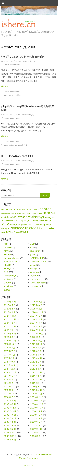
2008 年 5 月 (36, 415)
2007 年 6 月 (10, 422)
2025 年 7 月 (10, 305)
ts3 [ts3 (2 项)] (41, 228)
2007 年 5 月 (36, 422)
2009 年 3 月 (36, 401)
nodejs (33, 268)
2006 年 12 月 (10, 432)
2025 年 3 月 (10, 309)
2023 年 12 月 (36, 330)
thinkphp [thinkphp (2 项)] (5, 228)
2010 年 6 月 (9, 397)
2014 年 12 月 (10, 372)
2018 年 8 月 (36, 344)
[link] (18, 23)
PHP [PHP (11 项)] (5, 224)
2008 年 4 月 (10, 418)
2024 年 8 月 (36, 316)
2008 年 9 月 (10, 411)
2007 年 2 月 (10, 429)
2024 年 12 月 (36, 312)
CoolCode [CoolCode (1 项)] (10, 213)
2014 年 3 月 (36, 379)
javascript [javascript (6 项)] (24, 217)
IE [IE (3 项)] (15, 217)
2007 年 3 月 (36, 425)
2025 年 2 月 (36, 309)
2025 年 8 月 (36, 302)
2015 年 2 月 (9, 369)
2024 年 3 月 (10, 326)
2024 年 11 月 (10, 316)
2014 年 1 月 (35, 383)
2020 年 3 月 (36, 337)
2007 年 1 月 (36, 429)
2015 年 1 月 (35, 369)
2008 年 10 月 (36, 408)
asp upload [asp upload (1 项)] (29, 209)
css (32, 247)
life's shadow (10, 261)
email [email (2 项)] (34, 213)
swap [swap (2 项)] (48, 225)
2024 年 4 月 (36, 323)
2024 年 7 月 (10, 319)
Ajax (6, 244)
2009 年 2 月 (10, 404)
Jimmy (7, 254)
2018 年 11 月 (36, 340)
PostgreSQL (10, 275)
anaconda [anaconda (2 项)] (10, 209)
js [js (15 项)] (52, 216)
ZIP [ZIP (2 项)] (27, 232)
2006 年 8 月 (10, 439)
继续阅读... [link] (5, 86)
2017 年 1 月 (9, 358)
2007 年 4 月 (10, 425)
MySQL (7, 268)
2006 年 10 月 (10, 436)
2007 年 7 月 (36, 418)
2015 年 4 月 (9, 365)
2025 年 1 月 (9, 312)
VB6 (11, 95)
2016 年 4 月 (36, 358)
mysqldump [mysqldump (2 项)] (38, 221)
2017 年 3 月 (36, 355)
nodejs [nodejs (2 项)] (48, 221)
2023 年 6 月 (10, 337)
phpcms (34, 272)
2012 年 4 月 (36, 390)
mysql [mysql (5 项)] (28, 220)
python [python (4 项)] (25, 224)
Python (34, 275)
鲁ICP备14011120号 (29, 465)
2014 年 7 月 (36, 372)
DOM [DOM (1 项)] (23, 213)
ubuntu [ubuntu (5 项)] (49, 228)
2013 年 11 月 (10, 386)
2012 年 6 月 (9, 390)
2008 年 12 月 (36, 404)
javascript (35, 251)
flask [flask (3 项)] (53, 213)
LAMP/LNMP (37, 258)
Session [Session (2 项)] (38, 225)
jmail (32, 254)
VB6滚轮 (17, 95)
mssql (20, 145)
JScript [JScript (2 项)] (4, 221)
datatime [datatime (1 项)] (18, 213)
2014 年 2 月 (9, 383)
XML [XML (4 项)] (22, 231)
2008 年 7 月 (36, 411)
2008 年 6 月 (10, 415)
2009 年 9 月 (10, 401)
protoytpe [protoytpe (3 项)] (14, 224)
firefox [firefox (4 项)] (46, 212)
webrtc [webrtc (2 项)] (4, 232)
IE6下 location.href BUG (17, 156)
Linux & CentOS (38, 261)
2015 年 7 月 (36, 362)
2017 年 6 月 (36, 351)
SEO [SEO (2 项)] (32, 225)
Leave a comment (12, 65)
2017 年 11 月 (10, 351)
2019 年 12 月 (10, 340)
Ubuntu (7, 283)
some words (36, 279)
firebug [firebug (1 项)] (39, 213)
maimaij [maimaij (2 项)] (11, 221)
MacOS (7, 265)
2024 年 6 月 (36, 319)
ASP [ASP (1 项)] (23, 209)
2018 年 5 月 (9, 347)
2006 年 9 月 (36, 436)
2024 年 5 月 (10, 323)
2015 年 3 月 (36, 365)
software (8, 279)
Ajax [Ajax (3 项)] (3, 209)
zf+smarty (35, 286)
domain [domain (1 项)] (28, 213)
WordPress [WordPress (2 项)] (13, 232)
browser (8, 247)
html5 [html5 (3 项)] (10, 217)
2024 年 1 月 (9, 330)
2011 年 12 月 (36, 393)
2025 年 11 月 (10, 302)
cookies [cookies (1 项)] (4, 213)
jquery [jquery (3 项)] (46, 217)
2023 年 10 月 (36, 333)
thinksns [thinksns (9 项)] (18, 228)
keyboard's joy (29, 61)
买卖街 (7, 290)
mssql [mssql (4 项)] (19, 220)
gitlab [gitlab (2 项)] (4, 217)
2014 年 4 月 (10, 379)
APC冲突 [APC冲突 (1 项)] (18, 209)
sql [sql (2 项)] (44, 225)
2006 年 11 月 (36, 432)
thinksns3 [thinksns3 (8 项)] (32, 228)
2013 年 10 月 (36, 386)
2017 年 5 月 (9, 355)
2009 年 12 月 (36, 397)
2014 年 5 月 (36, 376)
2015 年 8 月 (9, 362)
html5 (7, 251)
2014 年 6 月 (9, 376)
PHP (25, 145)
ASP (32, 244)
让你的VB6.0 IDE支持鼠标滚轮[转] (23, 56)
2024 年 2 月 (36, 326)
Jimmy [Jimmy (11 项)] (37, 217)
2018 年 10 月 (10, 344)
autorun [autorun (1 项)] (36, 209)
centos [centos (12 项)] (45, 209)
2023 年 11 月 (10, 333)
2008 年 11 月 (10, 408)
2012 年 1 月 (9, 393)
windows (8, 286)
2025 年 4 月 (36, 305)
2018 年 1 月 (35, 347)
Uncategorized (38, 283)
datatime (13, 145)
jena (6, 61)
